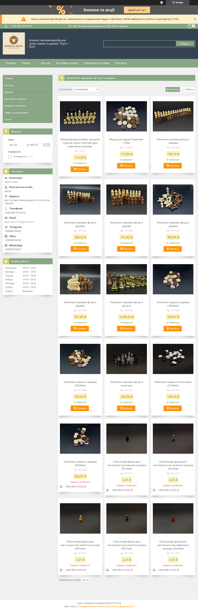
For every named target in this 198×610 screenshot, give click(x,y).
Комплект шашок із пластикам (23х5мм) (173, 383)
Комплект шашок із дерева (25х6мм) (80, 463)
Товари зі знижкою (15, 105)
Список (189, 89)
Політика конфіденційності (120, 606)
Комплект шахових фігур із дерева (173, 141)
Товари (25, 63)
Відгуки (9, 92)
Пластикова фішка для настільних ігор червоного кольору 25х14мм (173, 545)
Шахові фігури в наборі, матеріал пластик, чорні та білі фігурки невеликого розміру (80, 143)
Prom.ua (116, 603)
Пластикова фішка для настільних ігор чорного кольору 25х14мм (126, 465)
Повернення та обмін (97, 63)
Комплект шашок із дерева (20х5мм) (80, 383)
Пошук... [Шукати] (185, 43)
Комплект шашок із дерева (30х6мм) (173, 304)
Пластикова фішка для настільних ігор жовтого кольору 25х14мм (80, 545)
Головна (11, 63)
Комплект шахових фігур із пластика (126, 383)
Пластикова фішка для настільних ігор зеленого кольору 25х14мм (173, 465)
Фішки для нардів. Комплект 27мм (127, 141)
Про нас (45, 63)
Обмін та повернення (16, 112)
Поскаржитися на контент (91, 606)
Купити (81, 169)
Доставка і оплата (67, 63)
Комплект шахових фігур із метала (126, 304)
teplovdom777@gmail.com (19, 222)
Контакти (121, 63)
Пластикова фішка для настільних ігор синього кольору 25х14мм (126, 545)
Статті (8, 119)
